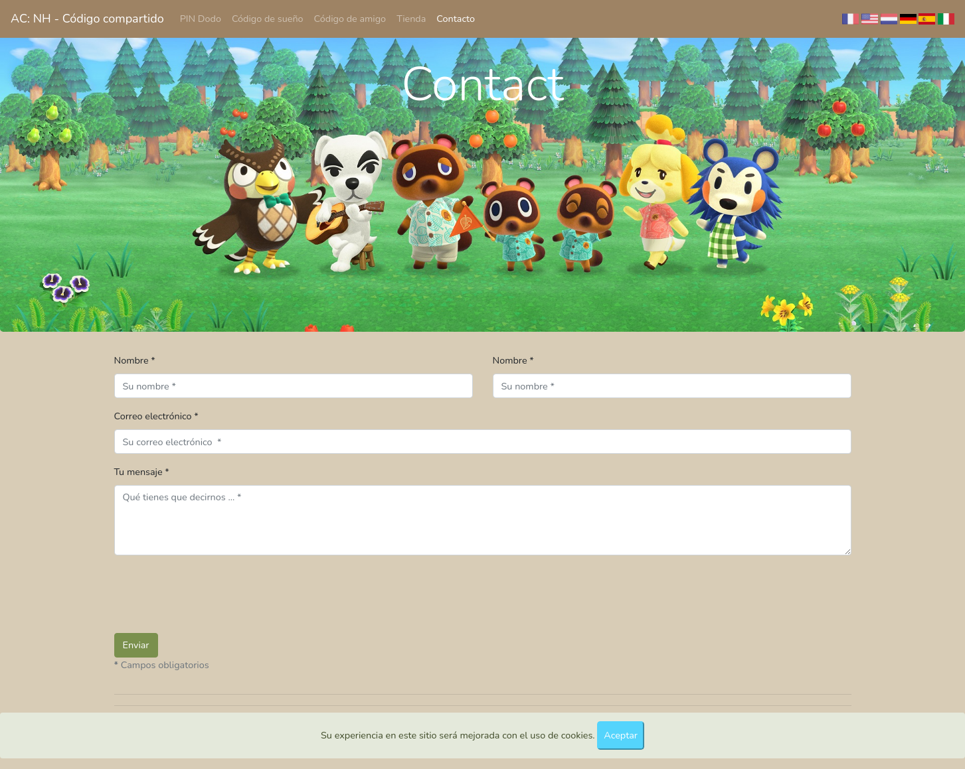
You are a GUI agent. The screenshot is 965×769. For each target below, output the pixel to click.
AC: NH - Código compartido (87, 19)
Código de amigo (350, 18)
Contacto (455, 18)
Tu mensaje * (141, 471)
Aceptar (621, 735)
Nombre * (134, 360)
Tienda (411, 18)
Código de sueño (268, 18)
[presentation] (215, 592)
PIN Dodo (200, 18)
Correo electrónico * (156, 416)
